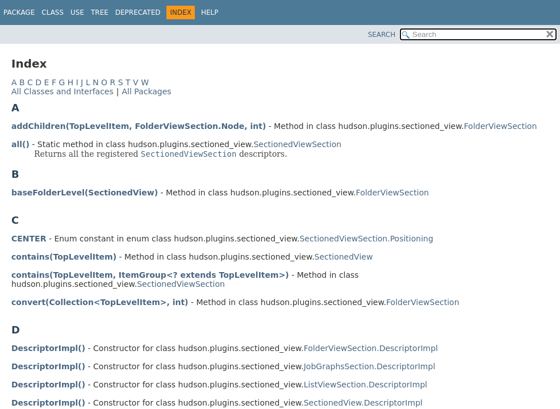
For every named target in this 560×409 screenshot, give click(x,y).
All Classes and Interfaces (62, 91)
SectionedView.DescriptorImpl (363, 402)
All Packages (146, 91)
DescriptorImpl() (48, 348)
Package (19, 12)
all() (20, 144)
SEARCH (382, 35)
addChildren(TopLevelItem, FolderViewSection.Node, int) (138, 126)
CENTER (28, 238)
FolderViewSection (500, 126)
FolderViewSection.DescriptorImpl (371, 348)
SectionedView (344, 256)
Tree (99, 12)
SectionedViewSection (297, 144)
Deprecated (138, 12)
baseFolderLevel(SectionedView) (84, 192)
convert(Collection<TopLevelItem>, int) (100, 302)
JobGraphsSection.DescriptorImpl (370, 366)
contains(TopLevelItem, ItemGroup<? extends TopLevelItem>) (150, 274)
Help (210, 12)
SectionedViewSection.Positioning (366, 238)
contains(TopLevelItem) (63, 256)
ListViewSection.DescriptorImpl (365, 384)
